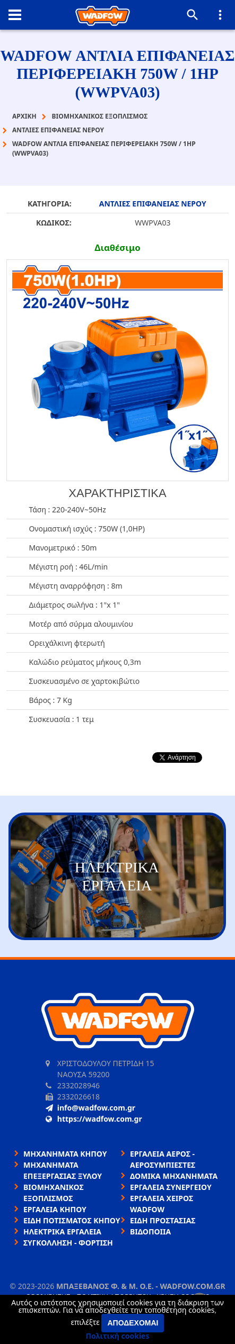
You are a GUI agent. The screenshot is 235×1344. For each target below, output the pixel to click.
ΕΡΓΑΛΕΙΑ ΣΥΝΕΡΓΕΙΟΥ (171, 1187)
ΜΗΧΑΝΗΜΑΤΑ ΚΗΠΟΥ (65, 1154)
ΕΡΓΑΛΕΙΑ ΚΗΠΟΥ (54, 1209)
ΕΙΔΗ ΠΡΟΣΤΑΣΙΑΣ (162, 1220)
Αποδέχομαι (132, 1323)
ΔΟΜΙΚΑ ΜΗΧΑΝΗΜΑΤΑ (173, 1176)
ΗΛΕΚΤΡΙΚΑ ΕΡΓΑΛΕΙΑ (62, 1231)
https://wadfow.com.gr (94, 1119)
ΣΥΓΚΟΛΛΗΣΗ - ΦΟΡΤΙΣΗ (68, 1243)
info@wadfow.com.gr (90, 1108)
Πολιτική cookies (118, 1336)
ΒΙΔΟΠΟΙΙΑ (150, 1231)
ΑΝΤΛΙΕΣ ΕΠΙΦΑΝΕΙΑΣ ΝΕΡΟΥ (152, 204)
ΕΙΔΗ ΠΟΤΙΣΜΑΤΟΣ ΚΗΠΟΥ (71, 1220)
